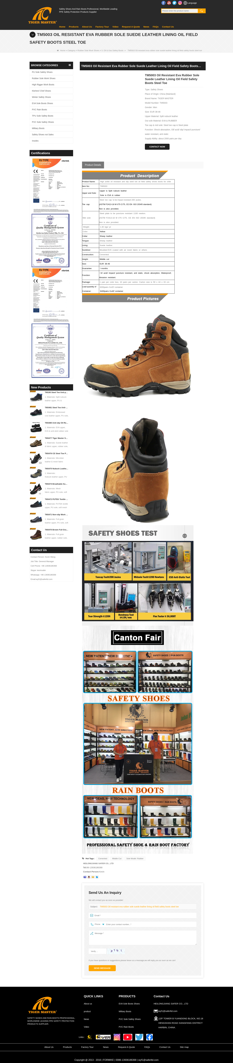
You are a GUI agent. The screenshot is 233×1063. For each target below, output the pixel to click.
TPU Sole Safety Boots (42, 116)
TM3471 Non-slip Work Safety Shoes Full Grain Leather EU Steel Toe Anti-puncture (57, 514)
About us (88, 1003)
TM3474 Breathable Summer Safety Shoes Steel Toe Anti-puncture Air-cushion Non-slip (57, 484)
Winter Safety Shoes (41, 97)
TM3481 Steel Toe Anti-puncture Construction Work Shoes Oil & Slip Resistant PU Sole (57, 407)
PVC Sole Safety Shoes (43, 122)
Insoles (35, 141)
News (146, 26)
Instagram (180, 3)
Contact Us (168, 26)
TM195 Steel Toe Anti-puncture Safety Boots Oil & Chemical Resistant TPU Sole (57, 392)
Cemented (102, 858)
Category (71, 50)
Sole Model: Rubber (135, 858)
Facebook (163, 3)
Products (73, 26)
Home (62, 26)
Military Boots (38, 128)
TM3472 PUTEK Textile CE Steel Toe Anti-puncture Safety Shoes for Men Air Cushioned (57, 499)
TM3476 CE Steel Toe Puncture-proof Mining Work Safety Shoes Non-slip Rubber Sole (57, 453)
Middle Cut (116, 858)
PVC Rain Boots (39, 109)
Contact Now (157, 147)
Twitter (174, 3)
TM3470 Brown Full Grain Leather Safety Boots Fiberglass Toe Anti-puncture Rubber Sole (57, 530)
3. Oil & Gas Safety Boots (112, 50)
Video (115, 26)
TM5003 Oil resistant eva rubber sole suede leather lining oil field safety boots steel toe (137, 907)
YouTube (169, 3)
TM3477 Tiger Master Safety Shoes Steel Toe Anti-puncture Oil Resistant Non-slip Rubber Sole (57, 438)
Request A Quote (131, 26)
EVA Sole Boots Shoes (42, 103)
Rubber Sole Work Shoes (88, 50)
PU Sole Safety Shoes (42, 72)
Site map (184, 1047)
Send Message (102, 968)
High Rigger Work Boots (43, 84)
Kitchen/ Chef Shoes (41, 91)
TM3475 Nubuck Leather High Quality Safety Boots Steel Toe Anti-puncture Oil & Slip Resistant (57, 469)
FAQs (156, 26)
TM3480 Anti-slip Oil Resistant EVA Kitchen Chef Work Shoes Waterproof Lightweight (57, 423)
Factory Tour (102, 26)
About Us (87, 26)
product (87, 1011)
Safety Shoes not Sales (43, 134)
